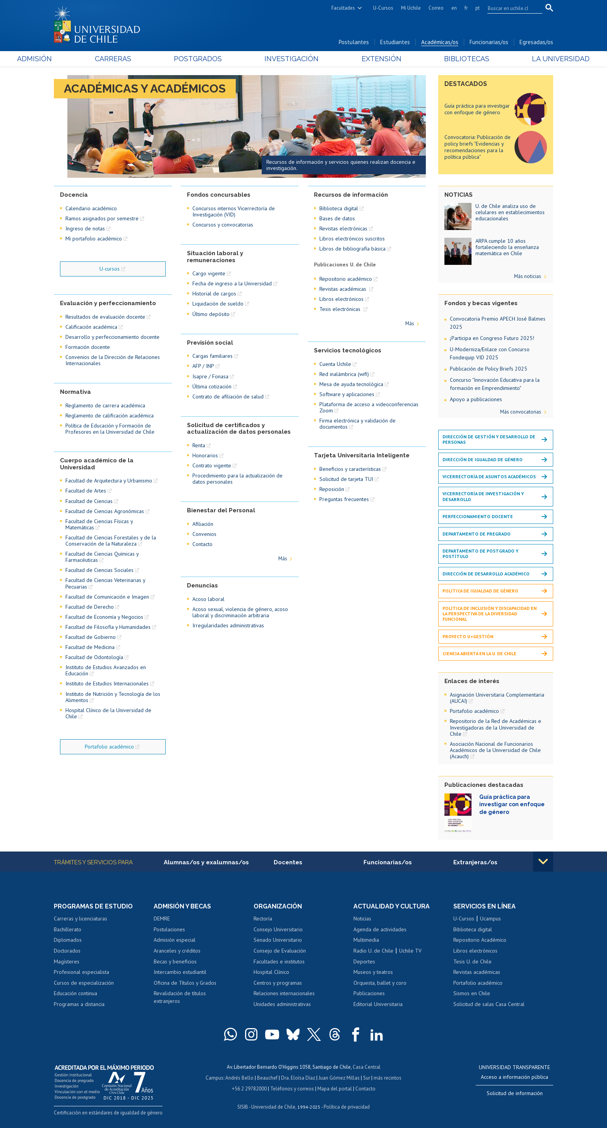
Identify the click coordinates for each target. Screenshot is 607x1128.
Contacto (202, 544)
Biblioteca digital (338, 208)
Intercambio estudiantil (180, 971)
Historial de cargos (214, 293)
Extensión (369, 59)
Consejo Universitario (278, 929)
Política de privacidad (347, 1107)
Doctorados (67, 950)
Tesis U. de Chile (472, 961)
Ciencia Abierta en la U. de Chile (479, 653)
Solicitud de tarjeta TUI (346, 479)
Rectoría (263, 918)
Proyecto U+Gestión (467, 636)
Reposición (331, 489)
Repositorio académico (345, 278)
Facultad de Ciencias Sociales (99, 570)
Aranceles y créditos (177, 950)
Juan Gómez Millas (339, 1078)
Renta (198, 445)
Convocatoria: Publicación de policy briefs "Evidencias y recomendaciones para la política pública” (477, 147)
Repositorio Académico (479, 939)
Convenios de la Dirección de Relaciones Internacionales (112, 360)
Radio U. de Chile (373, 950)
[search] (510, 8)
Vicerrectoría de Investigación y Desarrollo (483, 496)
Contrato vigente (211, 465)
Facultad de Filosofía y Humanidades (108, 626)
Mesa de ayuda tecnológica (351, 384)
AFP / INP (203, 365)
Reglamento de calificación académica (109, 415)
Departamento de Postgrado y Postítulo (480, 553)
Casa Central (367, 1067)
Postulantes (354, 42)
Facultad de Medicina (90, 647)
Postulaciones (169, 929)
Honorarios (205, 455)
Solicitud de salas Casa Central (489, 1004)
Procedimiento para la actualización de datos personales (237, 478)
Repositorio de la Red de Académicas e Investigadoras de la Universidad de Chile (495, 727)
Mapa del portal (334, 1088)
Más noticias (527, 276)
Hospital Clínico (271, 971)
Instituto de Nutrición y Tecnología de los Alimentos (112, 697)
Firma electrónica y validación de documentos (357, 423)
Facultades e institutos (279, 961)
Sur (366, 1078)
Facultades (343, 8)
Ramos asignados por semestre (102, 218)
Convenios (204, 534)
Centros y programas (278, 982)
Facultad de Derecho (89, 606)
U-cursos (109, 268)
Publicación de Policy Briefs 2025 (488, 368)
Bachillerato (67, 929)
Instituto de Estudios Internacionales (107, 683)
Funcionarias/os (489, 42)
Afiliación (202, 523)
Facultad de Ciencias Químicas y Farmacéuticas (102, 556)
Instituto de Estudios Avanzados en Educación (105, 670)
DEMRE (162, 918)
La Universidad (524, 59)
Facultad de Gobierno (90, 637)
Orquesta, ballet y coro (379, 982)
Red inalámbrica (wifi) (344, 374)
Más (282, 558)
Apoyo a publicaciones (476, 399)
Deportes (364, 961)
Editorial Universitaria (378, 1004)
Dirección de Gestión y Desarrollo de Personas (488, 439)
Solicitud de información (515, 1093)
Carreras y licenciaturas (80, 918)
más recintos (387, 1078)
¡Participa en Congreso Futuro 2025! (492, 338)
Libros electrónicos (341, 298)
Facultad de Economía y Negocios (104, 616)
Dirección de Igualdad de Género (482, 459)
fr (466, 8)
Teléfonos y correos (292, 1088)
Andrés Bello (239, 1078)
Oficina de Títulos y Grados (185, 982)
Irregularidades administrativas (228, 625)
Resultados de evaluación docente (105, 316)
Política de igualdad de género (480, 591)
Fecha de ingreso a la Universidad (232, 283)
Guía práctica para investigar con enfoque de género (477, 109)
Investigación (291, 59)
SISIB (242, 1107)
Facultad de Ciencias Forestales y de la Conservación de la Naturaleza (110, 540)
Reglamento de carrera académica (105, 405)
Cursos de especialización (84, 982)
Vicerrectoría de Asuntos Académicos (489, 476)
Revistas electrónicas (343, 228)
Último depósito (211, 314)
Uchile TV (410, 950)
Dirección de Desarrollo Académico (486, 574)
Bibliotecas (442, 59)
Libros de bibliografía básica (352, 248)
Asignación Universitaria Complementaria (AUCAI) (497, 697)
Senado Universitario (278, 939)
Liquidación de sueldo (217, 303)
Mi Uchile (411, 8)
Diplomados (68, 939)
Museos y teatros (373, 971)
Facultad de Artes (85, 490)
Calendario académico (91, 208)
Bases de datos (337, 218)
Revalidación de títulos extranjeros (180, 997)
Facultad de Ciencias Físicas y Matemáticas (99, 524)
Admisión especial (174, 939)
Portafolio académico (109, 746)
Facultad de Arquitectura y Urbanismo (108, 480)
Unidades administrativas (282, 1004)
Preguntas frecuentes (344, 499)
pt (477, 8)
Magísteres (66, 961)
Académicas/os (439, 42)
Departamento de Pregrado (476, 534)
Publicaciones (369, 993)
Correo (436, 8)
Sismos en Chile (471, 993)
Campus (214, 1078)
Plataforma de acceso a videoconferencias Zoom (368, 407)
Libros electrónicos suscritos (352, 238)
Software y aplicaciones (346, 394)
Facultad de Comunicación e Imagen (107, 596)
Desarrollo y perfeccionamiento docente (112, 336)
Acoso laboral (208, 599)
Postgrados (210, 59)
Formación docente (87, 346)
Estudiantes (395, 42)
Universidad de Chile (273, 1107)
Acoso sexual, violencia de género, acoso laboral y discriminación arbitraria (240, 612)
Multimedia (366, 939)
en (454, 8)
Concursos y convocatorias (222, 224)
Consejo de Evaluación (280, 950)
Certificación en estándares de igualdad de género (108, 1112)
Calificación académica (91, 326)
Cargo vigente (208, 273)
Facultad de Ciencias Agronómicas (104, 511)
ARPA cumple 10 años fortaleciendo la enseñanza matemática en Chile (507, 247)
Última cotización (211, 386)
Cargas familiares (212, 355)
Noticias (362, 918)
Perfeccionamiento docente (477, 516)
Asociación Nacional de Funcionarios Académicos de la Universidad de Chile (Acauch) (495, 750)
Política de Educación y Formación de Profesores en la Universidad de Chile (109, 428)
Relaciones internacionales (284, 993)
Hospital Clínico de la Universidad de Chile (108, 713)
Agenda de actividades (379, 929)
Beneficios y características (350, 468)
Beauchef (267, 1078)
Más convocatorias (520, 412)
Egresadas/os (536, 42)
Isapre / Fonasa (210, 376)
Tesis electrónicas (340, 309)
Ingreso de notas (85, 228)
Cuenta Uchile (335, 364)
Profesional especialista (81, 971)
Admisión (71, 59)
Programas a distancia (79, 1004)
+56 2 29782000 (249, 1088)
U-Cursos (383, 8)
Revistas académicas (343, 288)
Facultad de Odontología (94, 657)
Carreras (137, 59)
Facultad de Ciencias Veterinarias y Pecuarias (105, 583)
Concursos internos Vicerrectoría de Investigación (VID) (233, 211)
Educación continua (75, 993)
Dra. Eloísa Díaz (298, 1078)
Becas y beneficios (175, 961)
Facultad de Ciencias (89, 501)
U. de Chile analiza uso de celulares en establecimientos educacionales (510, 212)
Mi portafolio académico (93, 238)
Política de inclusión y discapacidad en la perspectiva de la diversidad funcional (489, 613)
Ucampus (490, 918)
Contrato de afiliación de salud (228, 396)
